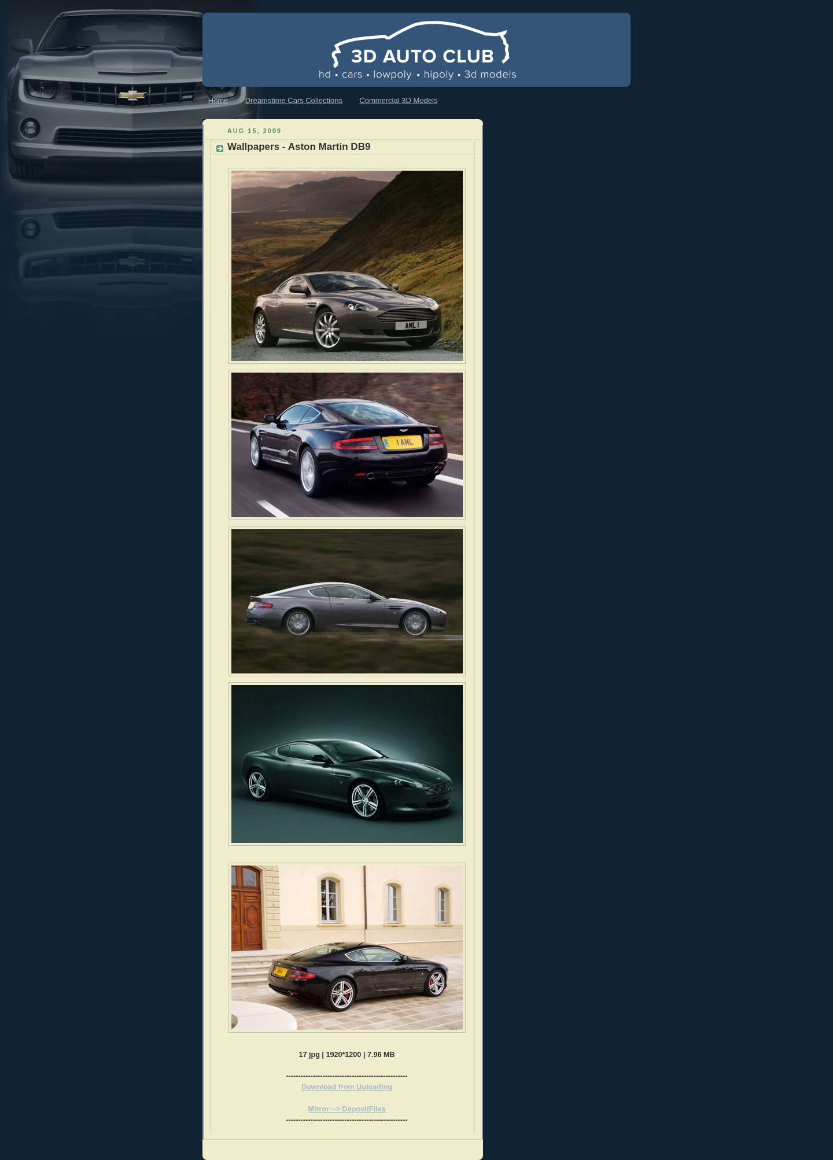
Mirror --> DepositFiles (346, 1109)
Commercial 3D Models (398, 100)
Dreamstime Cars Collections (293, 100)
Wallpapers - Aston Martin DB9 (298, 146)
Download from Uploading (346, 1087)
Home (218, 100)
